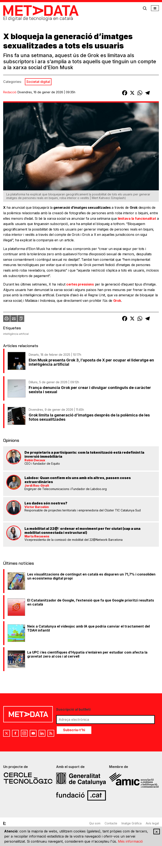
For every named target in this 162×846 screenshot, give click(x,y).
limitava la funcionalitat (137, 218)
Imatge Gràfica (132, 823)
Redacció (9, 92)
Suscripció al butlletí (73, 709)
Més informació (130, 841)
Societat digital (38, 82)
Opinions (11, 440)
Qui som (94, 823)
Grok (117, 300)
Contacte (111, 823)
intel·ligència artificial (16, 333)
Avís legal (152, 823)
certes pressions (80, 284)
